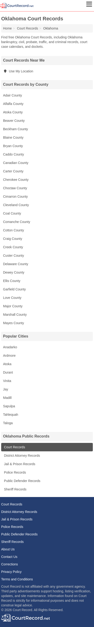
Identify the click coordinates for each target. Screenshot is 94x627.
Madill (7, 398)
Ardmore (9, 355)
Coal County (12, 213)
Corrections (9, 564)
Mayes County (13, 323)
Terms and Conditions (17, 579)
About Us (8, 549)
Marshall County (15, 314)
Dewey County (13, 272)
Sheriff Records (14, 489)
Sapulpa (9, 406)
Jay (5, 389)
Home (7, 28)
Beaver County (14, 120)
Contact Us (9, 557)
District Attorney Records (21, 455)
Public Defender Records (21, 481)
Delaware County (15, 264)
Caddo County (13, 154)
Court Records (14, 447)
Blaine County (13, 137)
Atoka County (13, 112)
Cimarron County (15, 196)
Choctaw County (15, 188)
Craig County (12, 239)
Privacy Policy (11, 572)
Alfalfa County (13, 104)
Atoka (7, 364)
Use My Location (18, 71)
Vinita (7, 381)
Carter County (13, 171)
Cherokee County (16, 180)
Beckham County (15, 129)
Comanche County (16, 222)
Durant (8, 372)
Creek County (13, 247)
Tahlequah (10, 414)
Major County (12, 306)
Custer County (13, 255)
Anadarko (10, 347)
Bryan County (13, 146)
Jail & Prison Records (19, 464)
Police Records (14, 472)
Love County (12, 298)
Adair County (12, 95)
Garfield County (14, 289)
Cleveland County (16, 205)
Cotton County (13, 230)
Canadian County (15, 163)
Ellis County (11, 281)
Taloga (8, 423)
